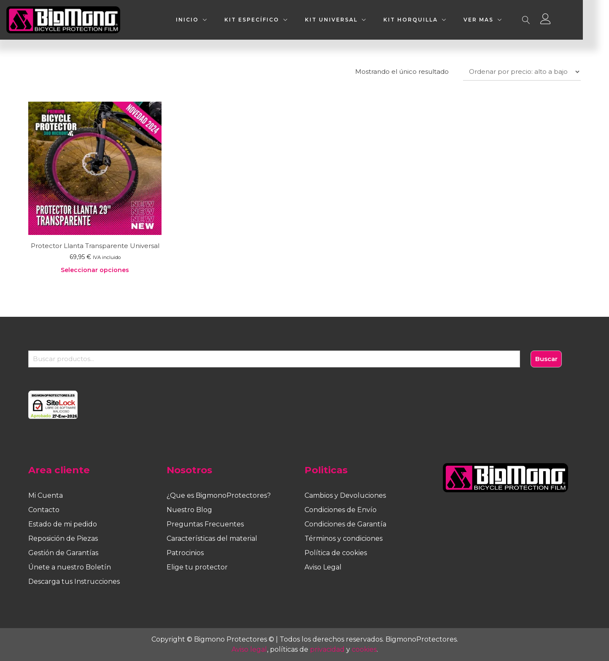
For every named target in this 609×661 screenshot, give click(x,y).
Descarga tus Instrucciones (74, 581)
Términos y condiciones (343, 538)
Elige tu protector (197, 567)
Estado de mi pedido (62, 524)
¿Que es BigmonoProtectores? (219, 495)
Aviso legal (249, 649)
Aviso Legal (323, 567)
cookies (364, 649)
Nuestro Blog (189, 510)
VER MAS (502, 19)
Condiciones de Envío (340, 510)
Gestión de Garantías (63, 553)
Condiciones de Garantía (345, 524)
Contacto (43, 510)
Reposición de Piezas (63, 538)
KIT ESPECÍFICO (275, 19)
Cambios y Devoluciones (345, 495)
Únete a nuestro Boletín (69, 567)
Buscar (546, 359)
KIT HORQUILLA (434, 19)
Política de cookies (335, 553)
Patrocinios (185, 553)
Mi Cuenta (45, 495)
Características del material (212, 538)
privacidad (327, 649)
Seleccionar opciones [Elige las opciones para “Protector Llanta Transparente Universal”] (95, 270)
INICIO (210, 19)
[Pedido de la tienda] (522, 72)
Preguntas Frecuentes (205, 524)
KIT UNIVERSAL (355, 19)
